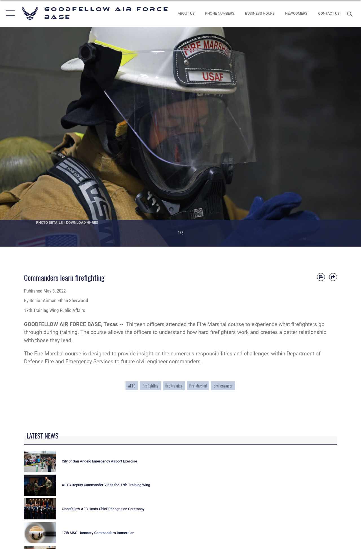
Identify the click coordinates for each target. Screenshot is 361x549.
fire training (173, 386)
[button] (9, 13)
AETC (131, 386)
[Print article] (321, 277)
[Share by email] (333, 277)
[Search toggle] (351, 13)
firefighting (150, 386)
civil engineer (223, 386)
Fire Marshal (198, 386)
